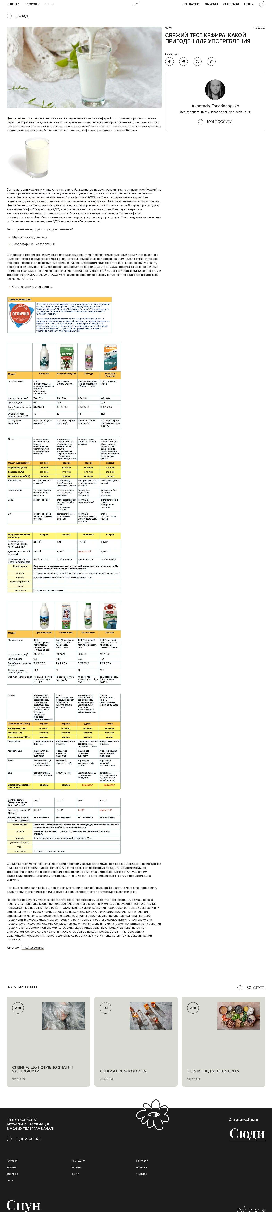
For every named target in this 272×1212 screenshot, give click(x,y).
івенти (249, 4)
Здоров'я (32, 4)
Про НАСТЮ (190, 4)
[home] (136, 4)
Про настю (78, 1161)
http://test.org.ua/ (33, 947)
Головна (12, 1161)
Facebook (141, 1167)
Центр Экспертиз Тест (23, 118)
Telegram (141, 1174)
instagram (142, 1161)
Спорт (49, 4)
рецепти (13, 4)
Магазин (211, 4)
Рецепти (12, 1167)
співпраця (231, 4)
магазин (76, 1167)
